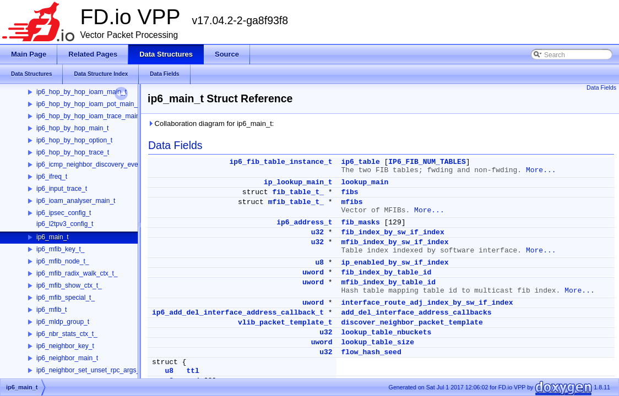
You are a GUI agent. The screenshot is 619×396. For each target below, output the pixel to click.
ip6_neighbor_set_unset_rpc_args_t (89, 370)
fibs (349, 192)
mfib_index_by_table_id (388, 282)
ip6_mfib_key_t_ (60, 249)
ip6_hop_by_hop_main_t (72, 128)
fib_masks (360, 222)
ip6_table (360, 162)
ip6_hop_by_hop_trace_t (72, 152)
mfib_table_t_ (296, 202)
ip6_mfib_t (51, 310)
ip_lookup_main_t (298, 182)
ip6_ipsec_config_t (63, 213)
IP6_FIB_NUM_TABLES (426, 162)
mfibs (351, 202)
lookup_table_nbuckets (386, 332)
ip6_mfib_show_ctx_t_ (69, 285)
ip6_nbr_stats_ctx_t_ (66, 334)
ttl (192, 371)
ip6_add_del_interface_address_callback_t (238, 313)
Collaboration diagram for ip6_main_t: (211, 123)
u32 (317, 232)
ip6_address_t (304, 222)
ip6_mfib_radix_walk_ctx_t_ (76, 273)
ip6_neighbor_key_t (65, 346)
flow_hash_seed (371, 352)
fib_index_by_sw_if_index (392, 232)
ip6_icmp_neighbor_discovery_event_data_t (101, 164)
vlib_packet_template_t (285, 322)
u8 (319, 262)
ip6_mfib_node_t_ (62, 261)
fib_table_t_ (298, 192)
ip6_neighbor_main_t (67, 358)
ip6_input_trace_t (61, 189)
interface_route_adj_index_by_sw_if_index (427, 303)
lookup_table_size (377, 342)
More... (541, 170)
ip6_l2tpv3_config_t (64, 224)
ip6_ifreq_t (51, 176)
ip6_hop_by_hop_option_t (74, 140)
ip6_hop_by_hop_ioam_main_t (81, 92)
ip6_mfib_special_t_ (65, 297)
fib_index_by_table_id (386, 272)
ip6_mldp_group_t (62, 322)
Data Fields (601, 87)
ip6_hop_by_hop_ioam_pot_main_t (87, 104)
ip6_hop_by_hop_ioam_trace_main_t (90, 116)
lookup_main (364, 182)
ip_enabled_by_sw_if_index (394, 262)
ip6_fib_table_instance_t (280, 162)
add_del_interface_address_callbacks (416, 313)
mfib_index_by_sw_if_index (394, 242)
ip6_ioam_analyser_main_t (75, 201)
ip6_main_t (52, 237)
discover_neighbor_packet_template (411, 322)
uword (313, 272)
